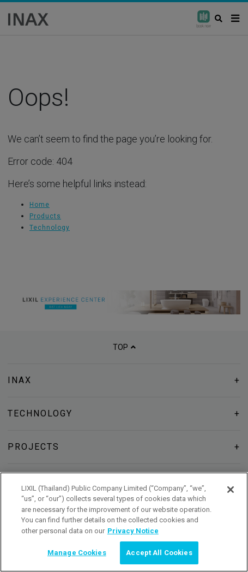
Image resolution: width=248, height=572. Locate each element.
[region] (124, 522)
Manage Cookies (76, 553)
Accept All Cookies (159, 553)
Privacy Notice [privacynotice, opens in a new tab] (133, 531)
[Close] (231, 490)
